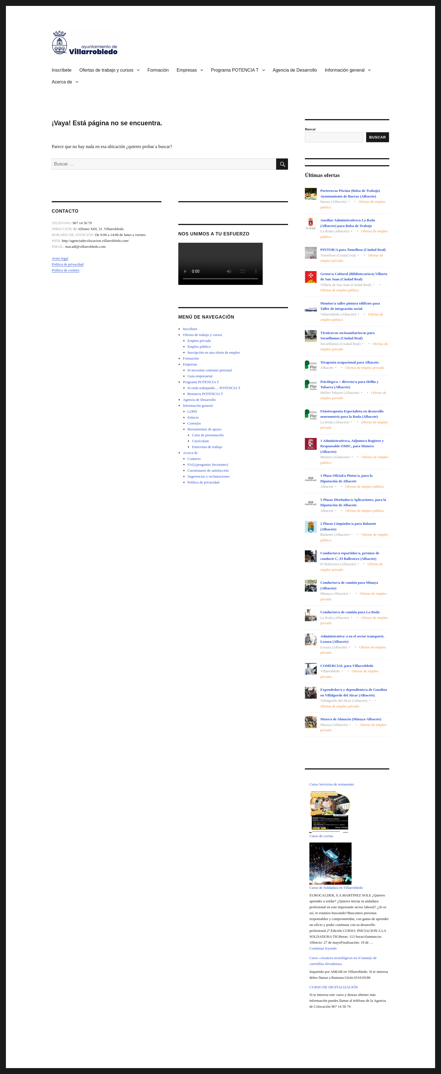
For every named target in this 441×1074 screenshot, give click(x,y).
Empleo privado (199, 341)
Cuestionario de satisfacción (208, 470)
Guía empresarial (200, 376)
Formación (158, 70)
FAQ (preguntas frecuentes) (208, 464)
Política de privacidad (68, 264)
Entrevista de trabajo (207, 447)
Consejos (194, 423)
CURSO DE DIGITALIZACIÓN (333, 987)
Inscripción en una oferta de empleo (214, 352)
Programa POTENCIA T (235, 70)
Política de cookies (65, 270)
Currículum (200, 441)
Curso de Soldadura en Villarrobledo (336, 887)
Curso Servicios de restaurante (331, 784)
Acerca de (62, 82)
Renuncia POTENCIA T (205, 394)
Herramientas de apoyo (205, 429)
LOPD (192, 411)
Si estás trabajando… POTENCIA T (214, 388)
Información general (344, 70)
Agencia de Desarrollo (295, 70)
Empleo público (199, 346)
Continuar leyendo (322, 948)
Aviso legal (60, 258)
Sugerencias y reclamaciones (209, 476)
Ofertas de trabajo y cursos (106, 70)
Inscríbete (61, 70)
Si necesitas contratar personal (210, 370)
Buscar (310, 129)
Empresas (187, 70)
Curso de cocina (321, 836)
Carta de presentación (208, 435)
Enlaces (193, 417)
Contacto (194, 459)
